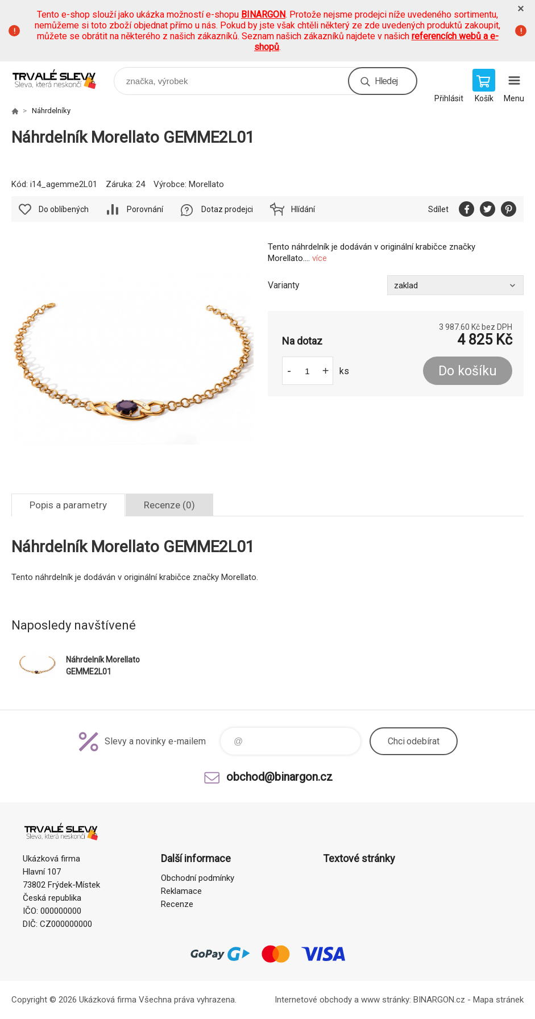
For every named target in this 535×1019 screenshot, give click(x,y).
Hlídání (303, 209)
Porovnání (145, 209)
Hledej (386, 81)
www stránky (385, 1000)
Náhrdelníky (51, 110)
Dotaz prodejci (227, 209)
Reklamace (181, 891)
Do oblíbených (64, 209)
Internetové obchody (313, 1000)
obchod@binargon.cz (279, 777)
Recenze (177, 904)
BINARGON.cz (439, 1000)
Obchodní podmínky (197, 878)
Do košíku (467, 371)
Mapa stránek (498, 1000)
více (319, 258)
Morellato (206, 184)
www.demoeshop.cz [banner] (61, 78)
